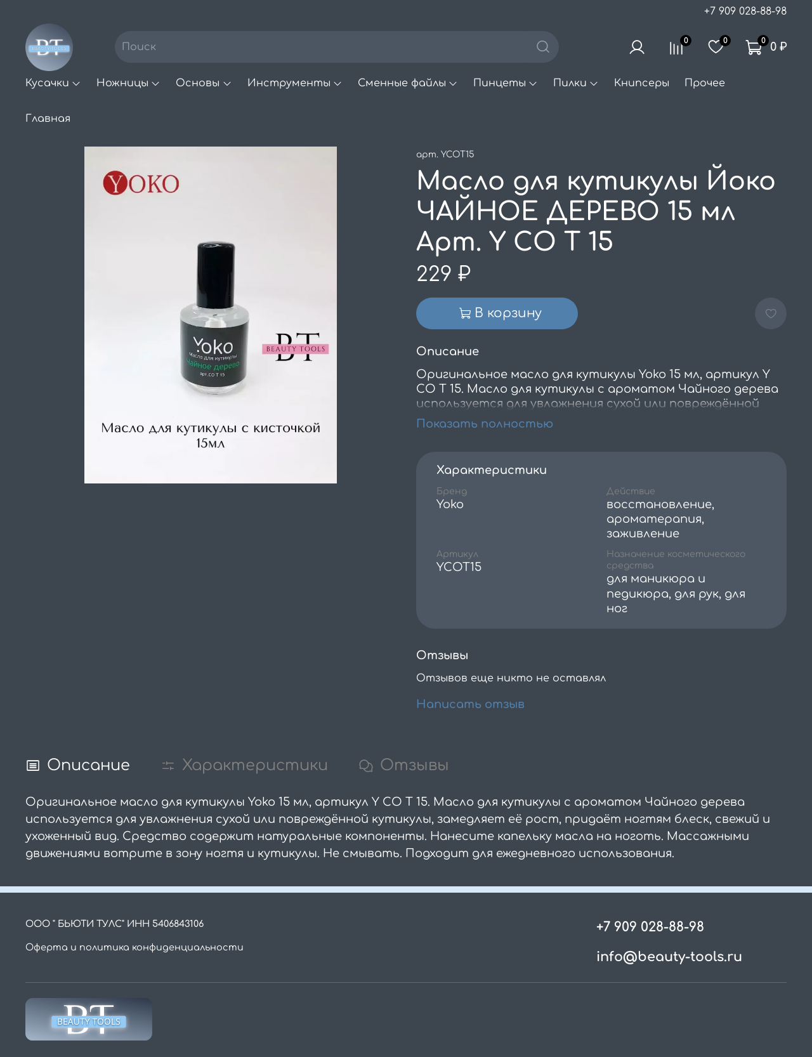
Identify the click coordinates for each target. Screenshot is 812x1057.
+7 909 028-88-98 (745, 11)
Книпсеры (641, 83)
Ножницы (128, 83)
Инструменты (295, 83)
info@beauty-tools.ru (669, 957)
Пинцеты (505, 83)
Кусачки (53, 83)
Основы (204, 83)
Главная (47, 118)
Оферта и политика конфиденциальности (134, 947)
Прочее (704, 83)
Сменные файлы (408, 83)
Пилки (576, 83)
